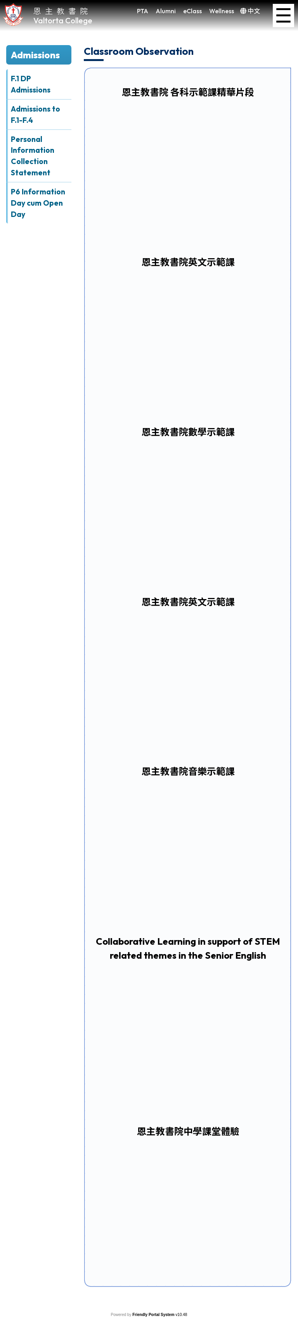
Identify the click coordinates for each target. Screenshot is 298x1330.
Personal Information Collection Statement (32, 156)
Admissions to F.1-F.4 (35, 114)
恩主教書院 (62, 10)
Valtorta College (62, 20)
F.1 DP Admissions (30, 84)
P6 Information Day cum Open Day (38, 203)
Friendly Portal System (153, 1315)
